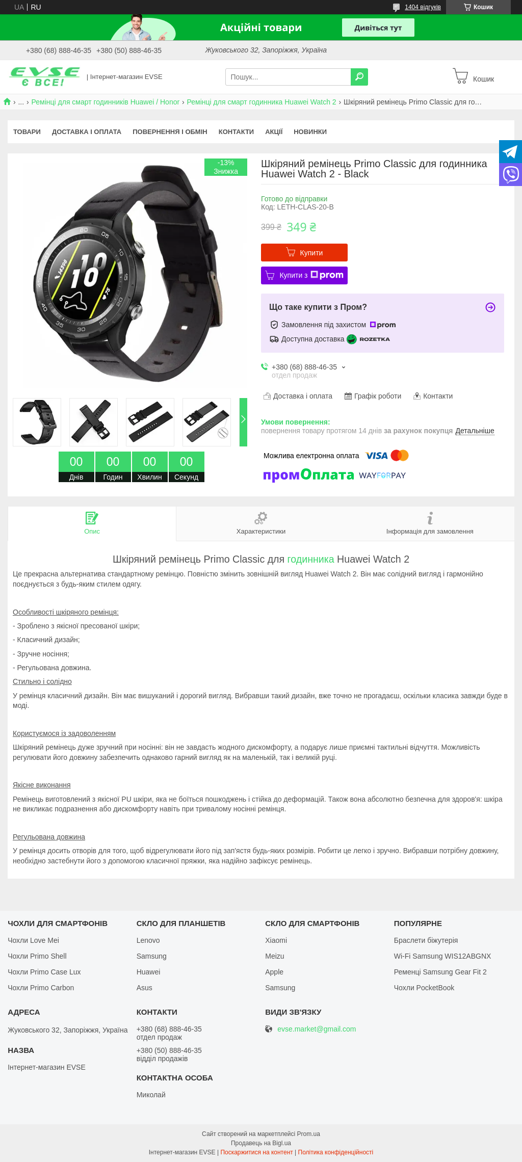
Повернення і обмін (170, 132)
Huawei (149, 972)
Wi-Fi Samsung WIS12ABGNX (442, 956)
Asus (144, 988)
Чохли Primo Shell (37, 956)
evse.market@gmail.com (316, 1029)
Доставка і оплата (86, 132)
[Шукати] (359, 77)
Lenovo (148, 940)
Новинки (310, 132)
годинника (311, 559)
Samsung (152, 956)
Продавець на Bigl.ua (261, 1143)
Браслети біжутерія (426, 940)
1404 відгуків (423, 7)
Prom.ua (308, 1134)
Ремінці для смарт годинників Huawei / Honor (106, 102)
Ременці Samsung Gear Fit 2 (440, 972)
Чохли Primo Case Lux (44, 972)
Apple (274, 972)
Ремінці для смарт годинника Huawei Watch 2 (261, 102)
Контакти (236, 132)
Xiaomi (276, 940)
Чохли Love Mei (33, 940)
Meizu (274, 956)
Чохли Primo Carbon (41, 988)
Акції (273, 132)
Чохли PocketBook (424, 988)
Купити (311, 253)
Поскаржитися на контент (256, 1152)
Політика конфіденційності (336, 1152)
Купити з (311, 275)
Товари (27, 132)
